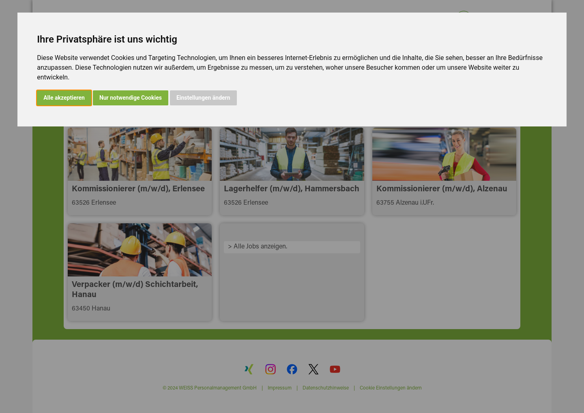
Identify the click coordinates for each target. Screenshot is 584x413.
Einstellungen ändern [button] (203, 97)
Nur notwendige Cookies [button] (130, 97)
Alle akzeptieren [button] (64, 97)
